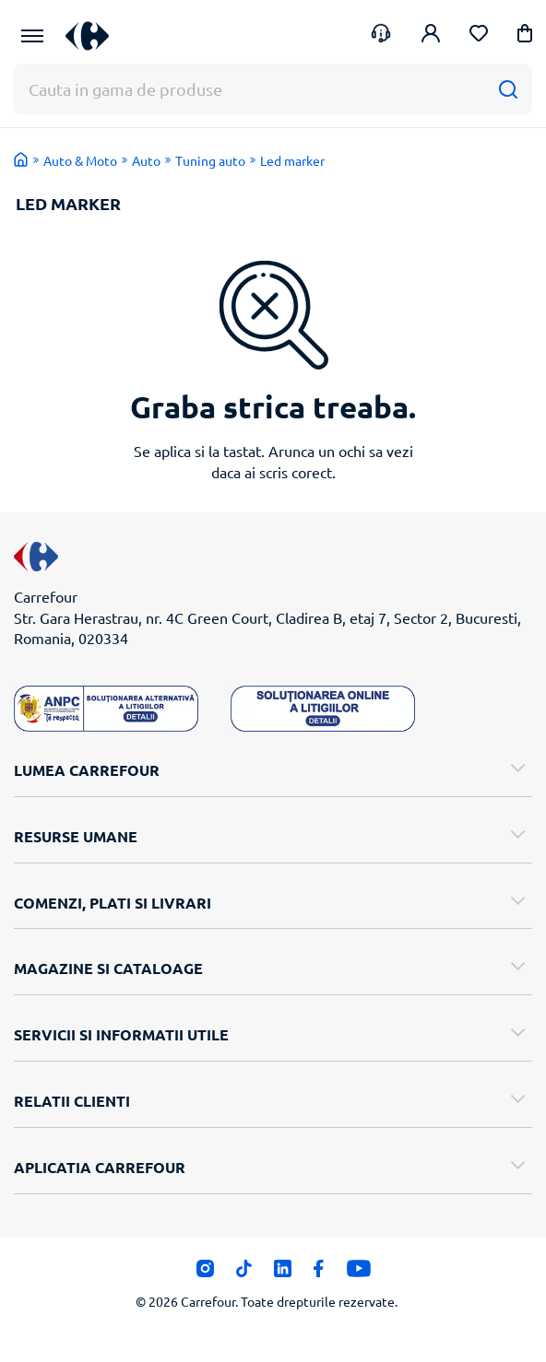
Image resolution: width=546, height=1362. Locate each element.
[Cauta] (507, 89)
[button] (524, 36)
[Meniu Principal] (32, 36)
